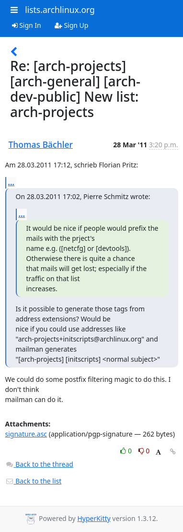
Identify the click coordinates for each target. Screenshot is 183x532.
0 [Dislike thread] (144, 450)
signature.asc (26, 433)
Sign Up (72, 25)
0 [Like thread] (126, 450)
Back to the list (33, 480)
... (11, 182)
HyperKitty (93, 518)
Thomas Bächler (41, 144)
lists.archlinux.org (60, 9)
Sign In (26, 25)
